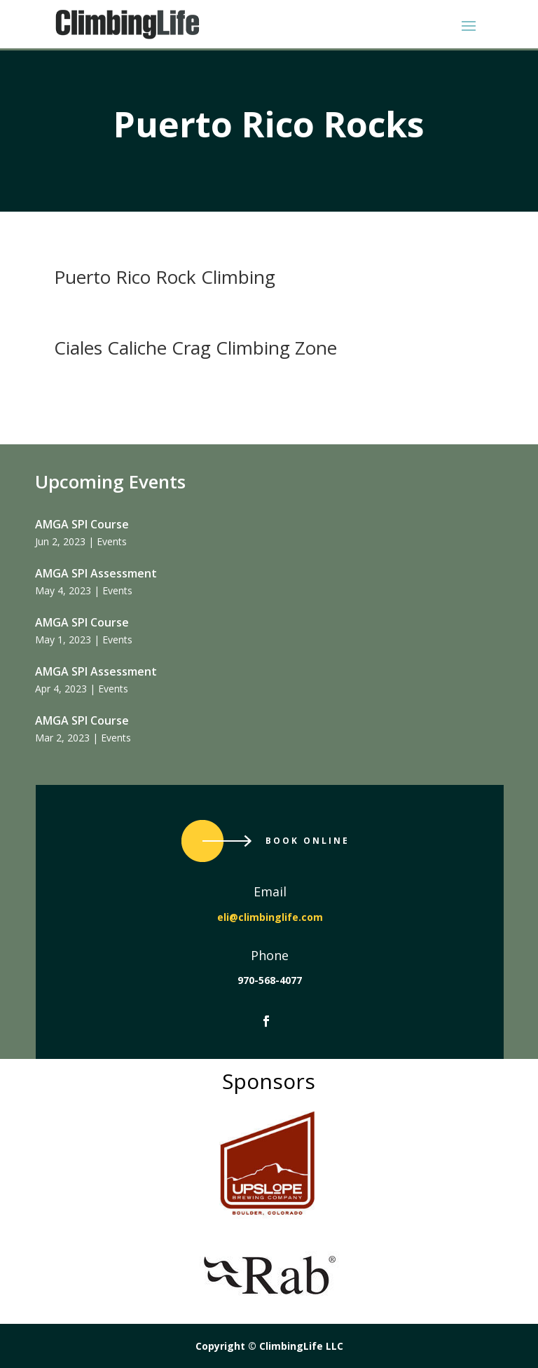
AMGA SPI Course (82, 524)
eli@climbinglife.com (270, 917)
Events (112, 541)
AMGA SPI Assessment (96, 573)
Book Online (307, 841)
